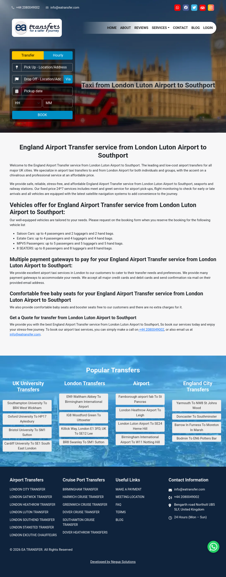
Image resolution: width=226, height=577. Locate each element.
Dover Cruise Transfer (81, 512)
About (125, 28)
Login (208, 28)
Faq (118, 504)
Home (112, 28)
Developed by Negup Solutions (113, 562)
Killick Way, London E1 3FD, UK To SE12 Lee (83, 431)
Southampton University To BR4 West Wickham (27, 405)
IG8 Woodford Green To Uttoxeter (83, 417)
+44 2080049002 (25, 8)
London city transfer (27, 489)
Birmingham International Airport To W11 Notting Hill (140, 439)
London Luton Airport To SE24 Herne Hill (140, 426)
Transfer (27, 55)
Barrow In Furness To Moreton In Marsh (197, 427)
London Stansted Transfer (32, 527)
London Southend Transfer (32, 520)
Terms (121, 512)
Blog (195, 28)
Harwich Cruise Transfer (83, 497)
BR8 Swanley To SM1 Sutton (83, 442)
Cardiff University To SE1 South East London (27, 446)
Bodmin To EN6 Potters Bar (197, 438)
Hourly (58, 55)
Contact (180, 28)
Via (68, 79)
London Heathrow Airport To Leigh (140, 412)
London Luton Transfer (29, 512)
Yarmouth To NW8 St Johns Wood (196, 405)
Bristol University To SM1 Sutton (27, 432)
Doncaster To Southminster (197, 417)
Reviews (141, 28)
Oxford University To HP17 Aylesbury (27, 419)
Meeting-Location (130, 497)
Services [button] (159, 28)
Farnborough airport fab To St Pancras (140, 399)
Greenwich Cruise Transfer (85, 504)
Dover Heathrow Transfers (85, 532)
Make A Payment (128, 489)
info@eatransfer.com (62, 8)
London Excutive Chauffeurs (33, 535)
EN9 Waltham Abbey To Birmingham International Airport (83, 402)
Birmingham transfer (80, 489)
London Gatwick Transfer (31, 497)
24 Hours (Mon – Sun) (190, 517)
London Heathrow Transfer (32, 504)
